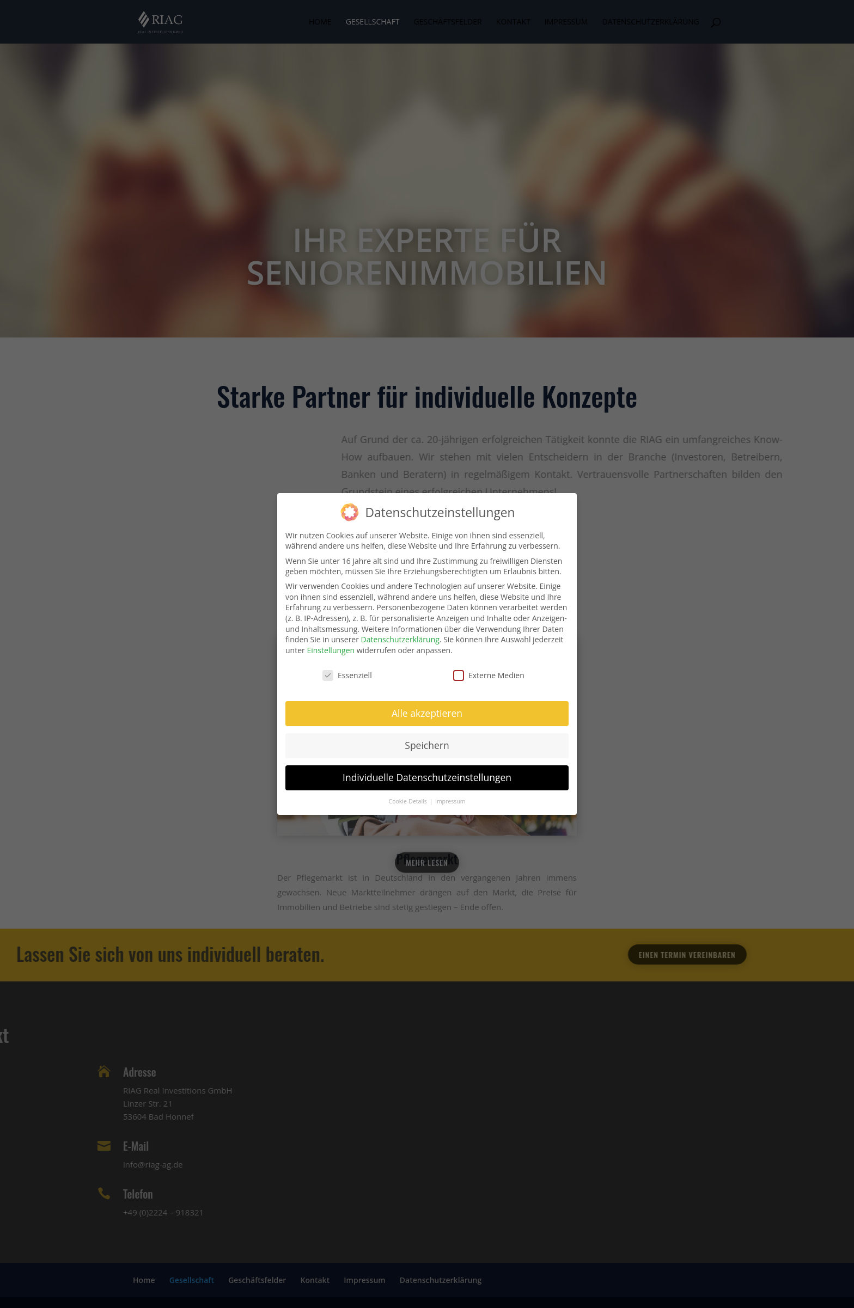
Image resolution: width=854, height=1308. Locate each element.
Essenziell (347, 670)
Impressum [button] (450, 796)
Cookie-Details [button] (409, 796)
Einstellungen (331, 645)
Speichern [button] (427, 739)
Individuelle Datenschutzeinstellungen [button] (427, 771)
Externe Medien (488, 670)
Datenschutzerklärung (400, 634)
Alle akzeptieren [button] (427, 707)
